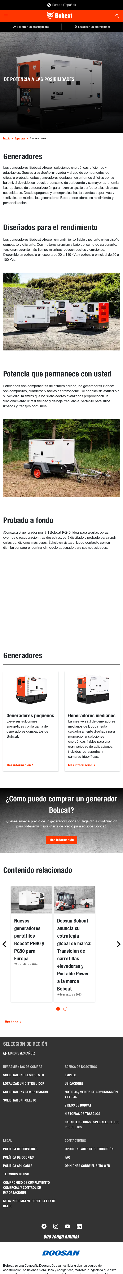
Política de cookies (18, 1157)
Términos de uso (16, 1174)
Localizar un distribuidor (23, 1084)
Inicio (6, 138)
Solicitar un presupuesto (23, 1075)
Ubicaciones (74, 1084)
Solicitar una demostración (25, 1092)
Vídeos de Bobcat (78, 1105)
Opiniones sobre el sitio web (87, 1166)
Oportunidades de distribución (89, 1149)
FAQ (67, 1157)
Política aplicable (17, 1166)
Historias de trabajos (82, 1114)
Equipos (20, 138)
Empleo (70, 1075)
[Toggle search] (116, 16)
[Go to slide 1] (58, 1009)
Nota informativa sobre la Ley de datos (29, 1203)
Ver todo (13, 1022)
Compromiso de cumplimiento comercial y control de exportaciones (26, 1188)
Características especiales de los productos (92, 1124)
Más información (20, 765)
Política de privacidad (20, 1149)
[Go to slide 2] (65, 1009)
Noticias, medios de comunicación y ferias (91, 1094)
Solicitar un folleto (19, 1100)
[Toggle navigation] (7, 16)
